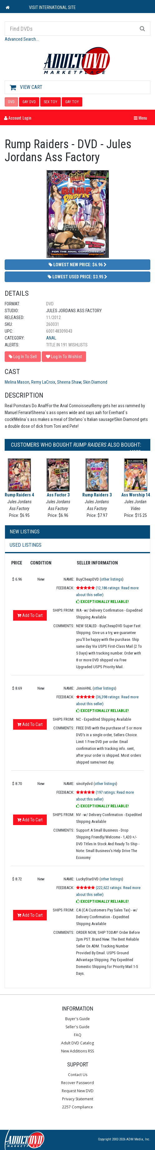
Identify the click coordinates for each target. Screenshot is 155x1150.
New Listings (25, 532)
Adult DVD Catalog (77, 1043)
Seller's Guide (77, 1026)
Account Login (17, 117)
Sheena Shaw (69, 382)
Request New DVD (78, 1090)
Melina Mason (17, 382)
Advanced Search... (22, 39)
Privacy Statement (77, 1099)
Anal (51, 337)
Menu (141, 117)
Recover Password (77, 1082)
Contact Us (77, 1074)
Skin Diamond (95, 382)
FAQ (77, 1035)
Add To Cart (30, 615)
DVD (11, 102)
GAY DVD (29, 102)
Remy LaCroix (43, 382)
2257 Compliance (77, 1107)
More (136, 452)
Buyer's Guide (77, 1018)
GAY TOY (72, 102)
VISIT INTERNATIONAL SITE (52, 7)
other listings (111, 579)
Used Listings (25, 545)
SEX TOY (50, 102)
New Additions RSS (77, 1051)
